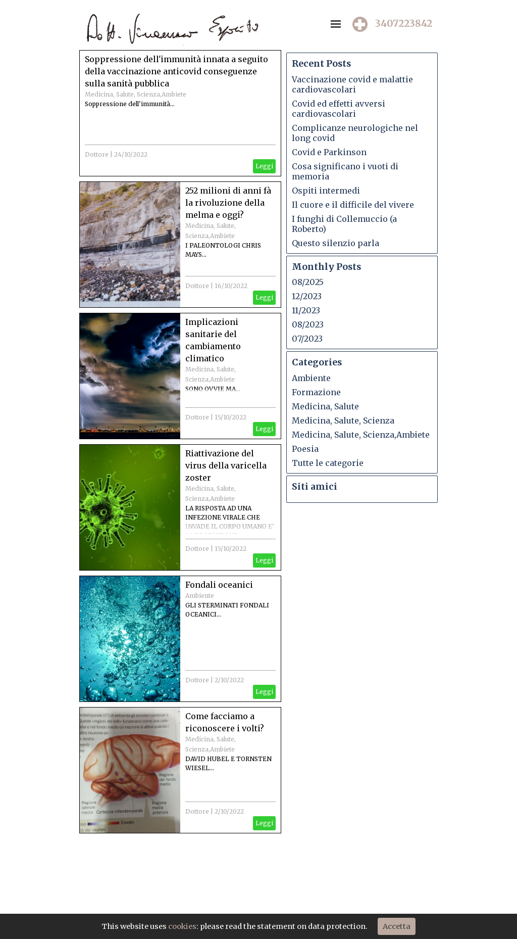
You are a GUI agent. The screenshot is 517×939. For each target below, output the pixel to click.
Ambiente (199, 595)
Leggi (264, 166)
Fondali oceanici (219, 585)
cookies (182, 926)
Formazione (316, 392)
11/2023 (306, 310)
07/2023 (307, 339)
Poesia (305, 449)
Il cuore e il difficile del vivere (353, 205)
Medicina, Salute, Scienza (343, 420)
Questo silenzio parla (335, 243)
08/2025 (308, 282)
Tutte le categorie (328, 463)
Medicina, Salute (325, 406)
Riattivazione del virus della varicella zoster (226, 465)
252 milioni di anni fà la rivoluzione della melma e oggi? (228, 202)
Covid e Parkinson (329, 152)
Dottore (97, 154)
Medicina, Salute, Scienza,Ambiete (135, 94)
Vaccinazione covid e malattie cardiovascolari (352, 84)
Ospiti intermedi (326, 190)
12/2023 (307, 296)
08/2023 (308, 324)
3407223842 (403, 23)
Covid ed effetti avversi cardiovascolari (338, 109)
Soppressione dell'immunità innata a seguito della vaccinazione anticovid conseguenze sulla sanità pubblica (176, 71)
